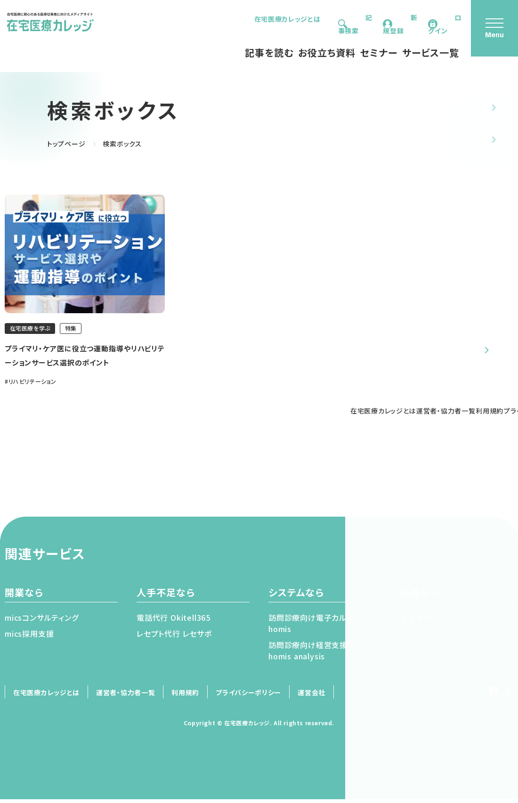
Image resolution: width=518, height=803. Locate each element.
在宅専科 (416, 621)
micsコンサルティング (42, 621)
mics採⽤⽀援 (29, 637)
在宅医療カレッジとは (249, 19)
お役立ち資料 (300, 41)
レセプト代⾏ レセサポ (174, 637)
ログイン (441, 19)
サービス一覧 (404, 41)
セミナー (352, 41)
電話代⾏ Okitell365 (173, 621)
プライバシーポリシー (248, 696)
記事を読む (243, 41)
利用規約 (185, 696)
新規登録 (384, 19)
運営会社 (311, 696)
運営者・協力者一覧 (125, 696)
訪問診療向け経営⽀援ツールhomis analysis (319, 654)
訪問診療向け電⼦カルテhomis (311, 627)
